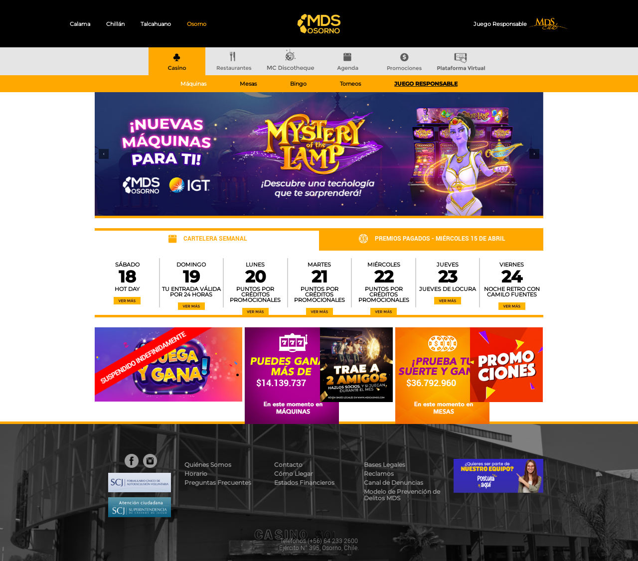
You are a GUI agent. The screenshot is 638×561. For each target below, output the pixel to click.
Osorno (196, 23)
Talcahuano (156, 23)
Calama (80, 23)
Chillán (115, 23)
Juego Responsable (501, 23)
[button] (104, 154)
